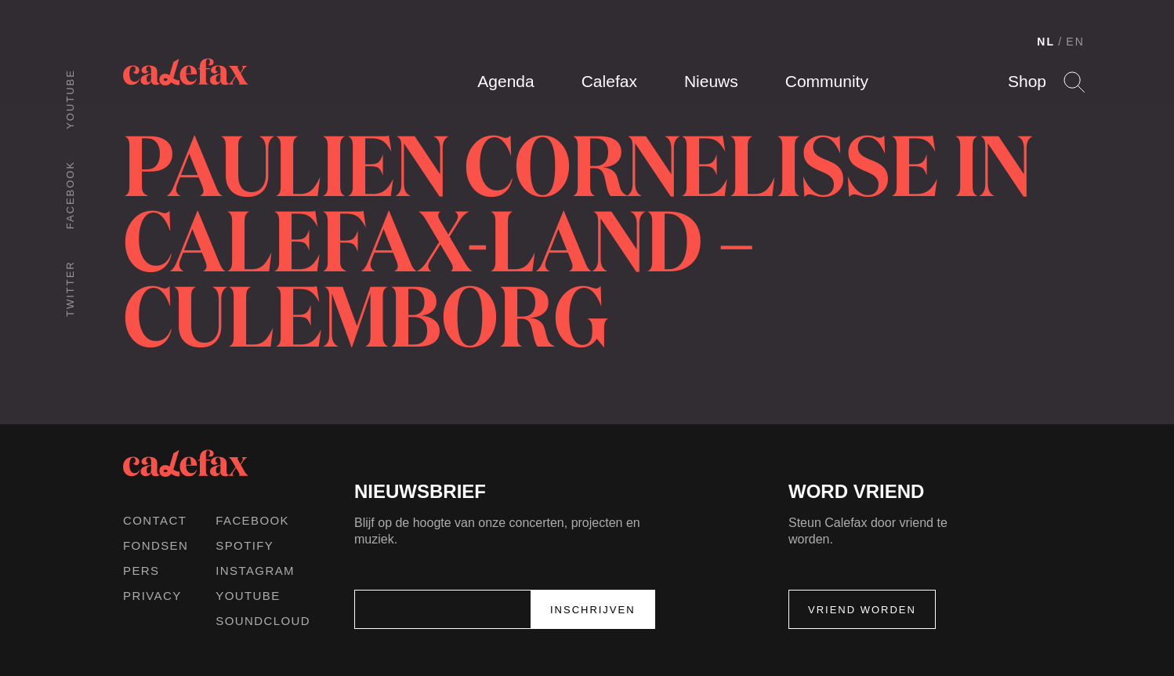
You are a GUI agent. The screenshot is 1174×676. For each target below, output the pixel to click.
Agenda (505, 81)
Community (826, 81)
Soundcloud (263, 620)
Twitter (70, 288)
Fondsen (155, 545)
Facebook (70, 195)
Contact (155, 520)
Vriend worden (862, 610)
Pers (141, 570)
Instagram (255, 570)
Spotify (245, 545)
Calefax (609, 81)
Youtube (70, 99)
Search (1074, 82)
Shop (1027, 81)
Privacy (152, 595)
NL (1046, 41)
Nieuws (711, 81)
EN (1075, 41)
